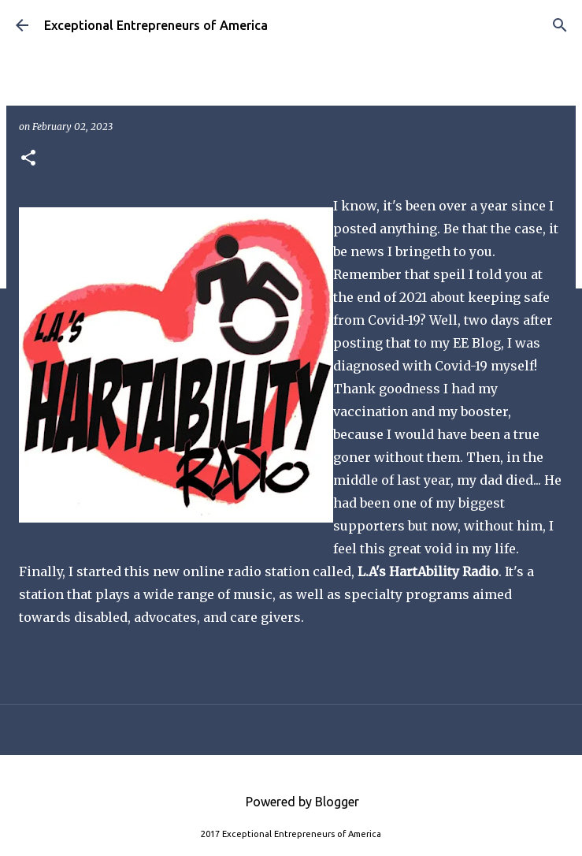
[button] (28, 158)
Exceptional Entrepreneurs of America (156, 25)
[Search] (559, 25)
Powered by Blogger (291, 802)
